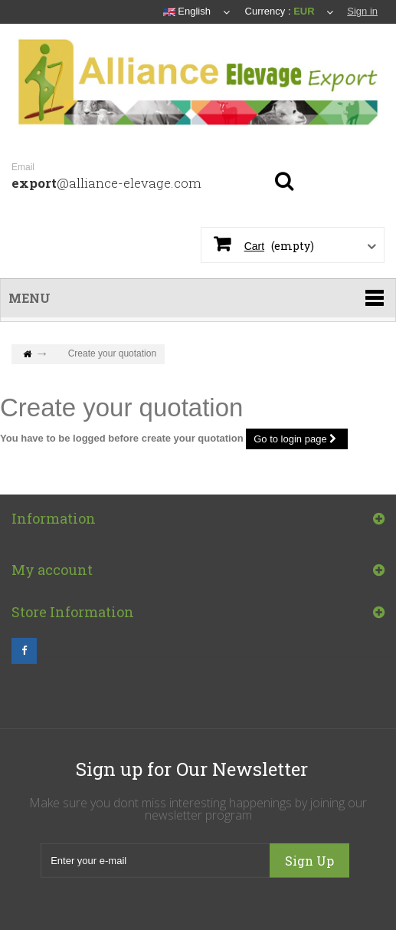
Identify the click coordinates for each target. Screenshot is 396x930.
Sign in (362, 11)
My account (52, 574)
